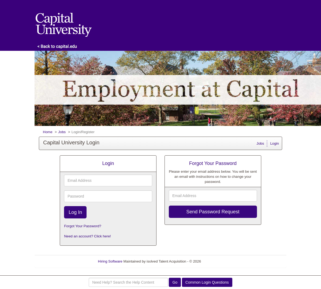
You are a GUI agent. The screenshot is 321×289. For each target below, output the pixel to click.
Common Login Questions (207, 282)
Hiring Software (110, 261)
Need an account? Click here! (87, 236)
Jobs (62, 132)
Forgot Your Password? (82, 226)
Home (48, 132)
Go (174, 282)
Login (274, 143)
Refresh (217, 261)
